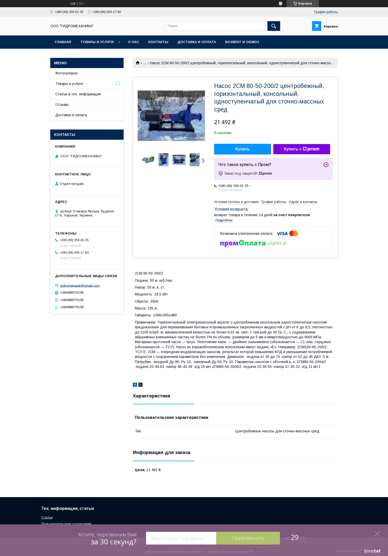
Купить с (301, 149)
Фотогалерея (66, 73)
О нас (133, 42)
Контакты (158, 42)
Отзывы (62, 104)
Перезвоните (248, 538)
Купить (243, 149)
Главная (63, 42)
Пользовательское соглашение (66, 524)
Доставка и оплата (196, 42)
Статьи (47, 517)
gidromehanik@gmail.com (80, 285)
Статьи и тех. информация (78, 94)
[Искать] (273, 26)
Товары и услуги (97, 42)
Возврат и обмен (242, 42)
